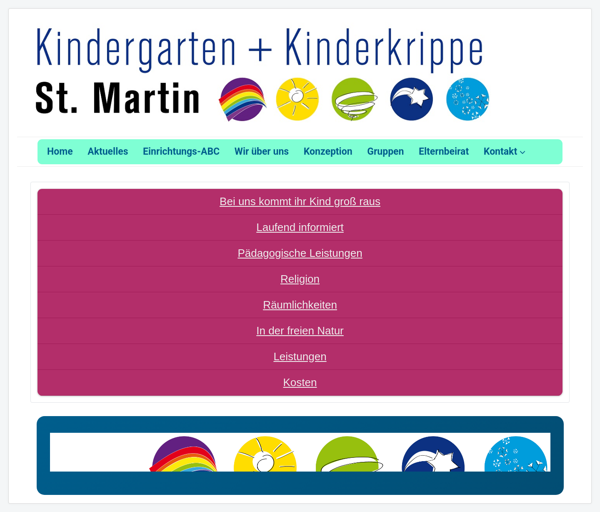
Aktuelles (108, 151)
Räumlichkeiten (300, 305)
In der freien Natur (300, 330)
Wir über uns (262, 151)
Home (60, 151)
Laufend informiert (300, 227)
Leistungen (299, 356)
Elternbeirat (444, 151)
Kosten (300, 382)
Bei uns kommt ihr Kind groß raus (300, 201)
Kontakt (500, 151)
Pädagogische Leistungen (300, 253)
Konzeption (328, 151)
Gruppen (385, 151)
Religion (300, 279)
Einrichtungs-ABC (181, 151)
